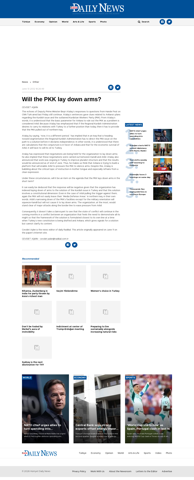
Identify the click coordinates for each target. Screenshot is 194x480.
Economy (39, 22)
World (65, 22)
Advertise (167, 471)
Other (36, 82)
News (25, 82)
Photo (103, 22)
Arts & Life (78, 22)
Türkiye (26, 22)
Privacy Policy (79, 471)
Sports (92, 22)
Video (158, 453)
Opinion (53, 22)
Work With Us (97, 471)
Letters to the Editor (146, 471)
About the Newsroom (120, 471)
